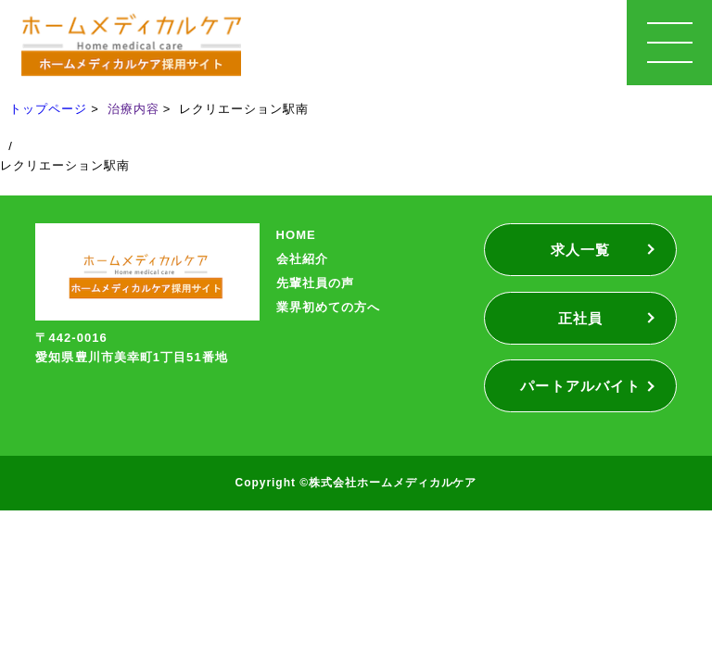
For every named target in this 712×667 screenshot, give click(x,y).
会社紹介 (302, 259)
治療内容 (133, 109)
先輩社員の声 (315, 283)
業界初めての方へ (328, 307)
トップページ (48, 109)
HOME (296, 235)
